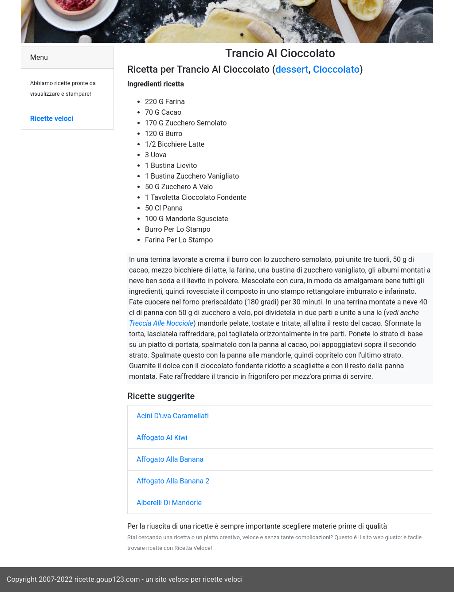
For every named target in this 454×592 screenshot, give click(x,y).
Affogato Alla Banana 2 (173, 481)
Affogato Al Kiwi (162, 437)
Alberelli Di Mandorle (169, 503)
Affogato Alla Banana (170, 459)
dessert (291, 69)
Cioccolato (336, 69)
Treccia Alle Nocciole (161, 323)
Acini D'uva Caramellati (173, 416)
